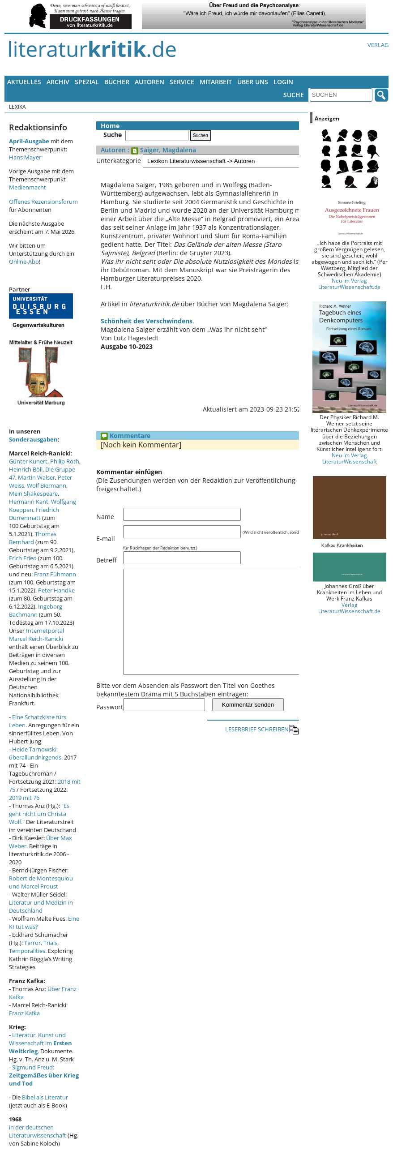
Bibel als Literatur (45, 1097)
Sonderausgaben (33, 439)
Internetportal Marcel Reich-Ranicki (36, 635)
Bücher (116, 81)
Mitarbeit (216, 81)
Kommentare (125, 427)
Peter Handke (56, 590)
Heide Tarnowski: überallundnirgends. (36, 753)
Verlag (378, 45)
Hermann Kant (28, 502)
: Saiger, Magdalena (161, 150)
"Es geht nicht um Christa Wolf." (39, 814)
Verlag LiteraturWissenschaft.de (349, 607)
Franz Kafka (24, 1013)
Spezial (87, 81)
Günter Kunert (28, 461)
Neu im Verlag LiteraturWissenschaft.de (349, 283)
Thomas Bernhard (32, 538)
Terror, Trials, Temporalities (34, 947)
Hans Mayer (25, 157)
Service (182, 81)
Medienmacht (27, 187)
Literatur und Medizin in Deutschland (41, 906)
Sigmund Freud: (44, 1075)
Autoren (149, 81)
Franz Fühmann (55, 574)
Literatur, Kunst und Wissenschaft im (40, 1043)
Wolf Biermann (46, 485)
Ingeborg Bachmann (35, 610)
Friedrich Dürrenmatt (34, 514)
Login (283, 81)
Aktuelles (24, 81)
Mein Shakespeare (33, 493)
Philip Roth (64, 461)
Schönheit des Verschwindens (146, 312)
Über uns (252, 81)
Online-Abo (24, 262)
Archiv (58, 81)
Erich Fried (23, 558)
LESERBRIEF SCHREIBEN (262, 741)
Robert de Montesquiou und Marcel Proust (41, 882)
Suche (293, 94)
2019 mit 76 (24, 798)
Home (110, 125)
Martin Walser (36, 477)
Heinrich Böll (26, 469)
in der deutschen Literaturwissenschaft (37, 1131)
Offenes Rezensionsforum (43, 201)
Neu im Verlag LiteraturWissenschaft (349, 458)
